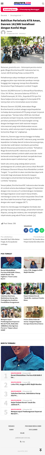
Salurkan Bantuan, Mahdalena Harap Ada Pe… (25, 394)
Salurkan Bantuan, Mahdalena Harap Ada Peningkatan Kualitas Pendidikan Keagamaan (10, 299)
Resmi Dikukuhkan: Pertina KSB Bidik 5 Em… (26, 376)
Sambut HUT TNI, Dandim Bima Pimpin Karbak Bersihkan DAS (33, 239)
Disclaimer (33, 430)
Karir (11, 430)
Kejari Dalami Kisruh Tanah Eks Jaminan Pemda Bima (34, 298)
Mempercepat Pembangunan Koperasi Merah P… (26, 412)
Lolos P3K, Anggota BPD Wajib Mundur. (33, 271)
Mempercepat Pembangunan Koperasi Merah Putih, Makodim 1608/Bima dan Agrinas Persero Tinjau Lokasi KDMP (10, 324)
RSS (22, 442)
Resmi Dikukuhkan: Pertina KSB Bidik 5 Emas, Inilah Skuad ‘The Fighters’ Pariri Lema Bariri (10, 274)
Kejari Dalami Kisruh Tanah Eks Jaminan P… (23, 403)
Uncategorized (16, 373)
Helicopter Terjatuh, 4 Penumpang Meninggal (22, 9)
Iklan (22, 433)
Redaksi (11, 426)
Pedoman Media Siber (33, 426)
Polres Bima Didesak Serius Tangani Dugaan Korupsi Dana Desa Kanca (33, 321)
